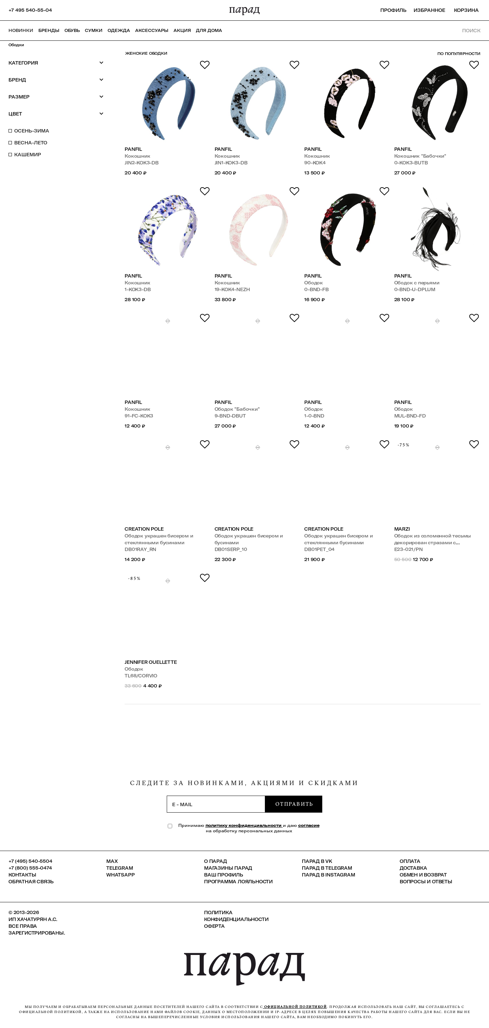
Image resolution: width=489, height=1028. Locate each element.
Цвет (56, 114)
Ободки (16, 44)
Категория (56, 63)
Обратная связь (31, 881)
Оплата (410, 861)
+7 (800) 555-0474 (30, 868)
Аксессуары (151, 30)
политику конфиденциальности (244, 825)
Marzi (402, 529)
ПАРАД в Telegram (327, 868)
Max (111, 861)
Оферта (214, 926)
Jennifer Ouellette (151, 662)
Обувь (72, 30)
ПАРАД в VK (317, 861)
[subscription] (216, 804)
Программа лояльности (238, 881)
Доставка (413, 868)
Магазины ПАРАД (228, 868)
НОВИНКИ (20, 30)
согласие (309, 825)
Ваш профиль (223, 875)
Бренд (56, 80)
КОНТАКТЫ (22, 875)
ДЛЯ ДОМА (209, 30)
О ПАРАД (215, 861)
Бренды (48, 30)
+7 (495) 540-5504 (30, 861)
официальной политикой (295, 1007)
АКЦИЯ (182, 30)
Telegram (119, 868)
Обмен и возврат (423, 875)
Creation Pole (144, 529)
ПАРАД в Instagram (328, 875)
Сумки (94, 30)
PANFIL (133, 149)
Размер (56, 97)
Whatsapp (120, 875)
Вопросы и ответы (426, 881)
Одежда (119, 30)
